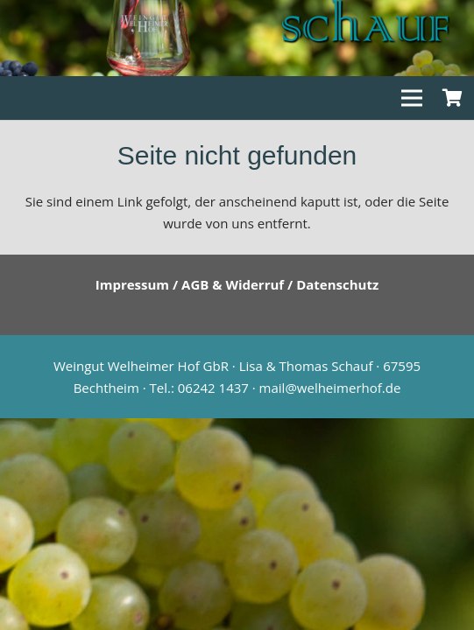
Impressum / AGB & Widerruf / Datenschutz (237, 284)
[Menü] (412, 98)
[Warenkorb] (452, 98)
